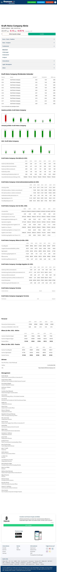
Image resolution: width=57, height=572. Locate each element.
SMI (3, 562)
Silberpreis (35, 562)
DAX (19, 561)
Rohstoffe (17, 564)
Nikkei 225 (44, 561)
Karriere (4, 549)
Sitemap (4, 553)
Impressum (33, 548)
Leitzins (42, 564)
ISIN (12, 28)
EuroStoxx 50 (24, 561)
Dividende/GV (5, 55)
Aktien (12, 562)
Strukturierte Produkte (7, 564)
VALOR (3, 28)
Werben (18, 549)
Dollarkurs (23, 562)
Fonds (40, 562)
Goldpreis (7, 562)
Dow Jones (31, 561)
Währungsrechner (30, 564)
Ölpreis (37, 564)
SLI (12, 561)
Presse (4, 551)
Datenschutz (33, 549)
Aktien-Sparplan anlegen (15, 34)
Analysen (4, 57)
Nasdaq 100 (37, 561)
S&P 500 (50, 561)
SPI (9, 561)
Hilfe (18, 548)
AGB (31, 553)
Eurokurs (29, 562)
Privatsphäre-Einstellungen (36, 555)
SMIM (15, 561)
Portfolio (22, 564)
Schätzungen (5, 52)
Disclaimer (32, 551)
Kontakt (4, 548)
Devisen (17, 562)
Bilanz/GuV (5, 49)
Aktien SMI (4, 561)
